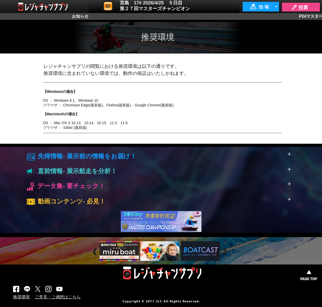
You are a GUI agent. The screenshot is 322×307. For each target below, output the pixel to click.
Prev (95, 251)
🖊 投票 (299, 7)
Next (225, 251)
